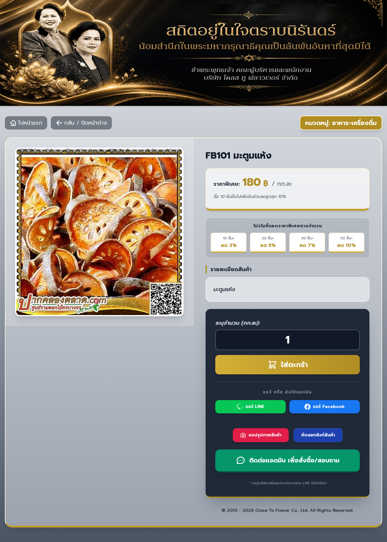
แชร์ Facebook (324, 406)
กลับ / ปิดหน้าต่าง (81, 123)
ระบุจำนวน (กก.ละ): (237, 323)
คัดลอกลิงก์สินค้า (318, 435)
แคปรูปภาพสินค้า (260, 435)
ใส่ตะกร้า (288, 364)
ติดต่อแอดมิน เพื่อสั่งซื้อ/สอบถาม (288, 460)
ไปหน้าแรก (26, 123)
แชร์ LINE (250, 406)
